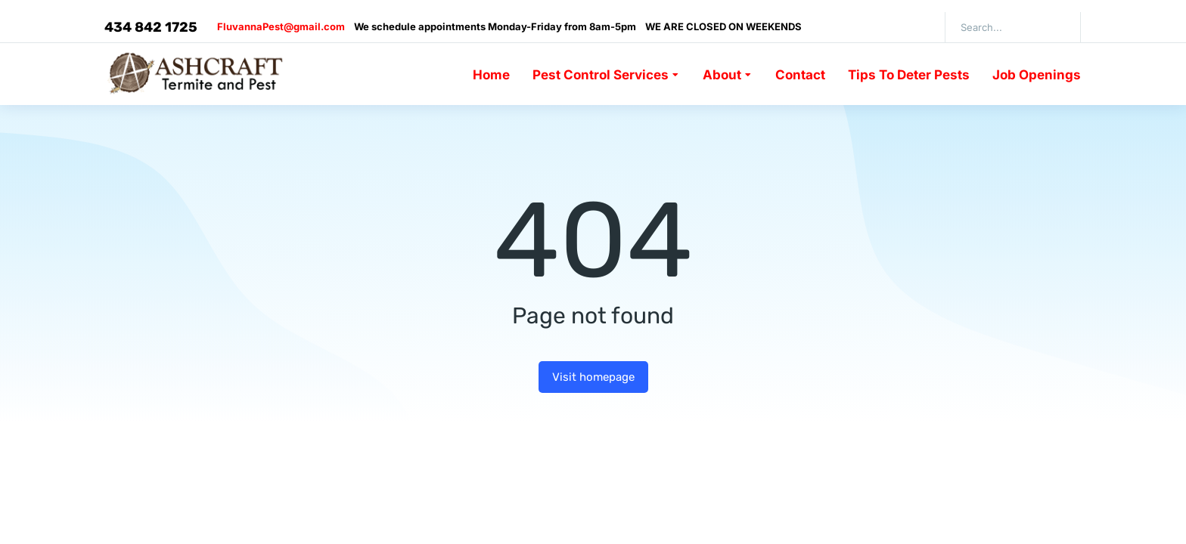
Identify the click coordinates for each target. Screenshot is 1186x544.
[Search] (1058, 27)
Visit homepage (593, 377)
